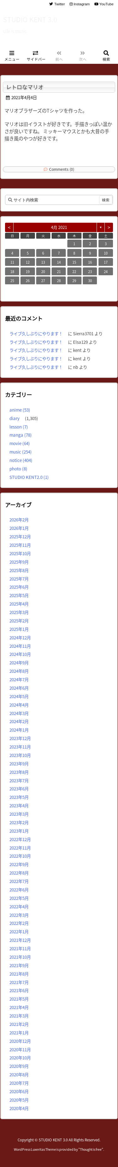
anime (19, 410)
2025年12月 (20, 536)
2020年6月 (19, 1091)
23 (90, 271)
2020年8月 (19, 1074)
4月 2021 (59, 227)
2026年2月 (19, 519)
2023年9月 (19, 763)
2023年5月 (19, 797)
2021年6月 (19, 990)
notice (20, 460)
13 (43, 262)
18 (12, 271)
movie (19, 443)
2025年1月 (19, 629)
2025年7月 (19, 579)
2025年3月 (19, 612)
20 (43, 271)
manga (20, 435)
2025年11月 (20, 545)
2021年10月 (20, 957)
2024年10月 (20, 654)
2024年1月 (19, 730)
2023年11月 (20, 746)
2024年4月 (19, 705)
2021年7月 (19, 982)
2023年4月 (19, 805)
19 (28, 271)
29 (74, 280)
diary (14, 418)
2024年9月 (19, 662)
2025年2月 (19, 620)
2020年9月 (19, 1066)
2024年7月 (19, 679)
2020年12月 (20, 1041)
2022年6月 (19, 889)
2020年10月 (20, 1057)
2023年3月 (19, 814)
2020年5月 (19, 1100)
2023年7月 (19, 780)
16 (90, 262)
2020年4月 (19, 1108)
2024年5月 (19, 696)
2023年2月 (19, 822)
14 (59, 262)
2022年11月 (20, 848)
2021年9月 (19, 965)
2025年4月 (19, 604)
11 (12, 262)
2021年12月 (20, 940)
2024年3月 (19, 713)
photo (18, 468)
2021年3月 (19, 1015)
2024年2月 (19, 721)
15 (74, 262)
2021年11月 (20, 948)
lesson (18, 427)
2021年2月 (19, 1024)
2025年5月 (19, 595)
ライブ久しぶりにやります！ (36, 333)
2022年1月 (19, 931)
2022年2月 (19, 923)
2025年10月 (20, 553)
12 (28, 262)
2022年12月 (20, 839)
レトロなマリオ (24, 87)
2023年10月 (20, 755)
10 (106, 253)
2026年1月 (19, 528)
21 (59, 271)
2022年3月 (19, 915)
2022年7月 (19, 881)
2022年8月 (19, 873)
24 (106, 271)
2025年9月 (19, 562)
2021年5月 (19, 999)
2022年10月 (20, 856)
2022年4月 (19, 906)
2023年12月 (20, 738)
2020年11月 (20, 1049)
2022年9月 (19, 864)
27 (43, 280)
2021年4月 (19, 1007)
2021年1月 (19, 1032)
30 (90, 280)
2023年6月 (19, 788)
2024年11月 (20, 646)
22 (74, 271)
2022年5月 (19, 898)
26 (28, 280)
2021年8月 (19, 974)
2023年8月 (19, 772)
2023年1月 (19, 831)
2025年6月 (19, 587)
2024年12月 (20, 637)
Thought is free (91, 1149)
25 (12, 280)
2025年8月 (19, 570)
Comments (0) (61, 169)
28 (59, 280)
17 (106, 262)
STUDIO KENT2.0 (29, 477)
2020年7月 (19, 1083)
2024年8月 (19, 671)
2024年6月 (19, 688)
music (20, 452)
